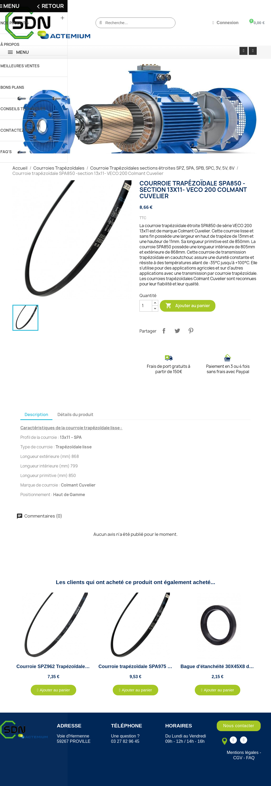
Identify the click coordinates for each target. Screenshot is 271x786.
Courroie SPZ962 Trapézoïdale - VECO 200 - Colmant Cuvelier (85, 666)
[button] (53, 690)
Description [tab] (36, 414)
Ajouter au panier (187, 305)
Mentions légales (243, 752)
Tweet (177, 330)
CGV (237, 758)
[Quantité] (145, 306)
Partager (164, 330)
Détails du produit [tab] (75, 414)
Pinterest (191, 330)
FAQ (250, 758)
